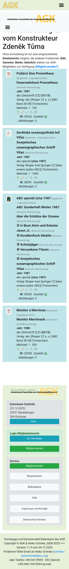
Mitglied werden (34, 448)
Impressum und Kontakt (34, 508)
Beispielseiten (34, 476)
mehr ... (35, 421)
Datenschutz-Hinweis (34, 519)
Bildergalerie (34, 487)
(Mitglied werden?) (46, 66)
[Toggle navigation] (61, 5)
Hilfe (34, 497)
